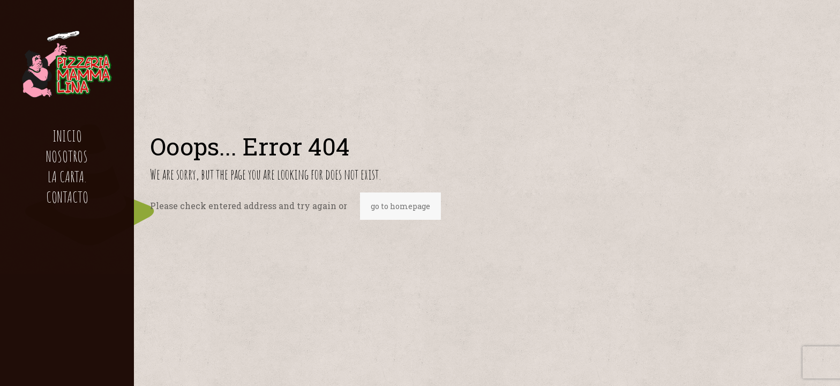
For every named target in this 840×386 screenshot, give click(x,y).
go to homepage (400, 206)
